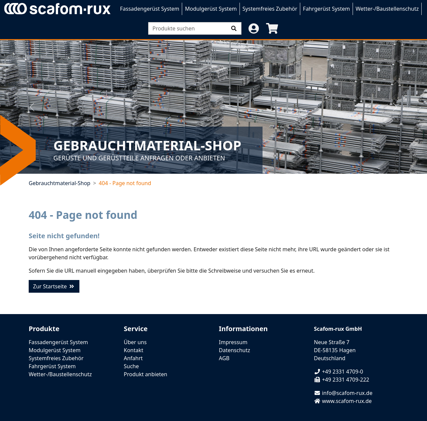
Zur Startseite (54, 286)
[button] (253, 28)
